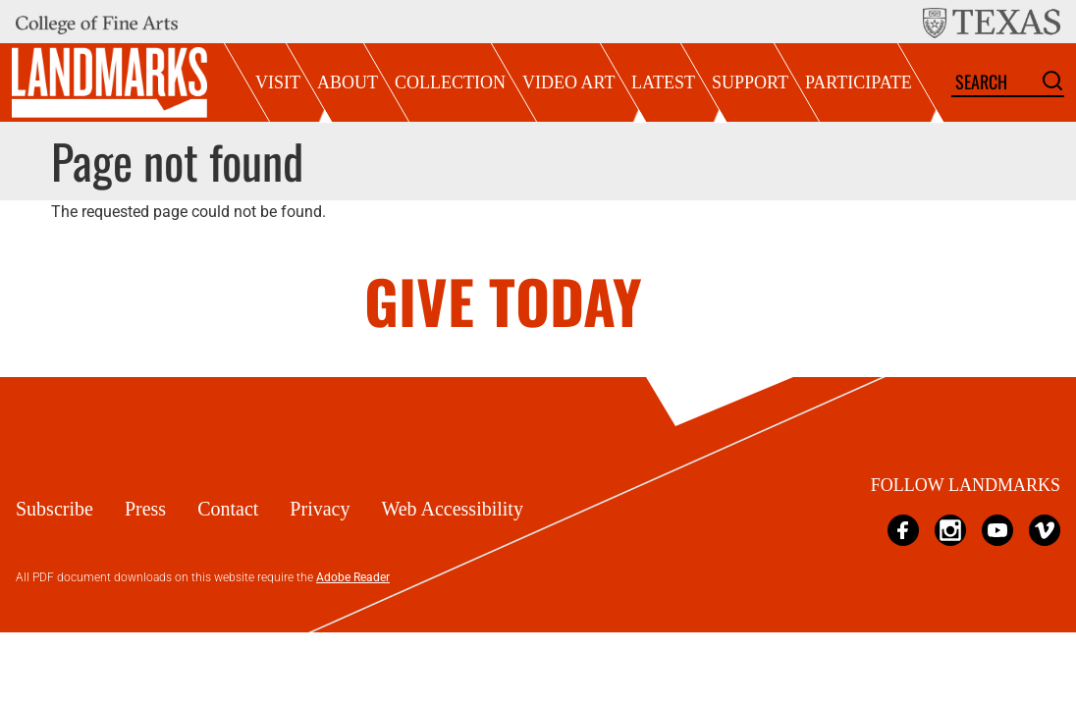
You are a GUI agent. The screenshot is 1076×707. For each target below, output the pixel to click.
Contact (227, 508)
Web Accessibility (451, 508)
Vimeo (1044, 529)
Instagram (950, 529)
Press (145, 508)
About (347, 82)
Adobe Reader (353, 577)
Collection (450, 82)
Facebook (903, 529)
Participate (858, 82)
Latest (663, 82)
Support (750, 82)
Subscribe (54, 508)
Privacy (320, 508)
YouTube (997, 529)
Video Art (568, 82)
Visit (277, 82)
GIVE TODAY (503, 300)
